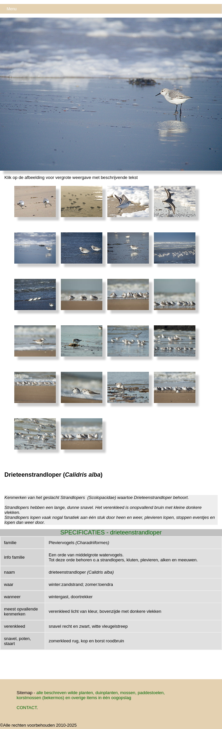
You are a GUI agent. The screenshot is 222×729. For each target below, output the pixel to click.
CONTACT (27, 707)
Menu (12, 9)
